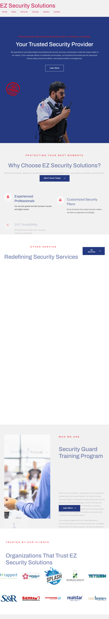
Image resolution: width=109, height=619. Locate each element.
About (13, 12)
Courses (35, 12)
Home (4, 12)
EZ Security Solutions (27, 6)
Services (24, 12)
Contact (57, 12)
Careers (46, 12)
